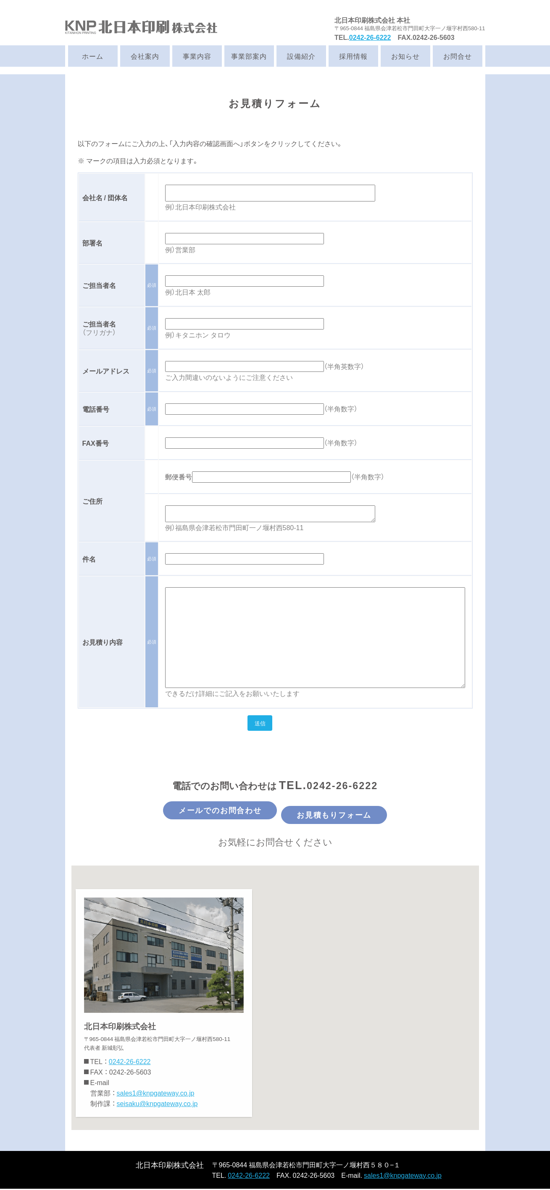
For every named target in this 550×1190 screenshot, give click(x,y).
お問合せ (457, 56)
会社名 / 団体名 (105, 197)
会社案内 (145, 56)
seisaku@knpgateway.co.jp (157, 1105)
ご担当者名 (99, 285)
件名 (89, 559)
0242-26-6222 (370, 37)
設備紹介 (301, 56)
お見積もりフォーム (352, 814)
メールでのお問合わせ (203, 814)
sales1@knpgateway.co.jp (156, 1094)
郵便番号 (178, 476)
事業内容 (197, 56)
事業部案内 (249, 56)
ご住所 (92, 501)
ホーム (92, 56)
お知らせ (405, 56)
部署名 (92, 243)
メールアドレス (105, 371)
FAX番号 (95, 443)
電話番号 (95, 409)
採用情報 (353, 56)
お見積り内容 (102, 642)
